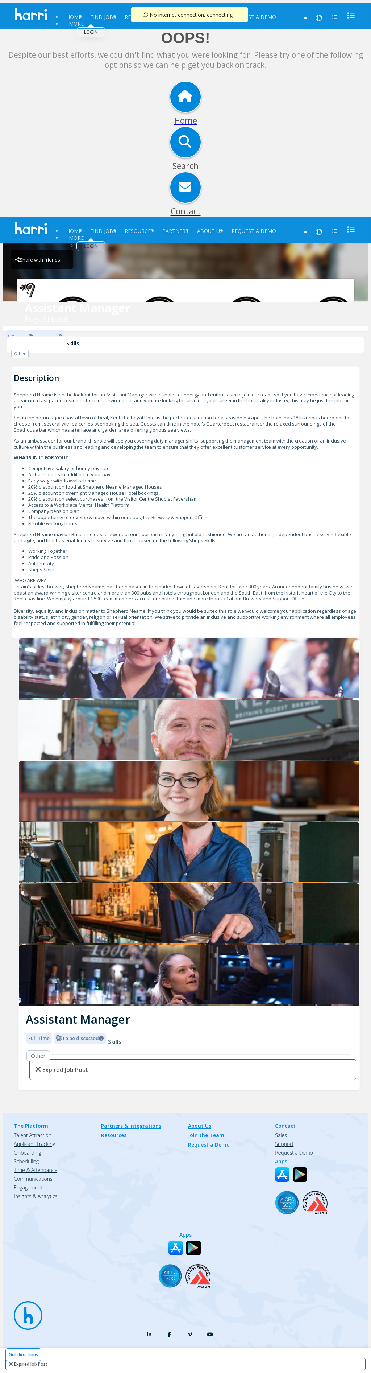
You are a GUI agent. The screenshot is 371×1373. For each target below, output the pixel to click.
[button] (24, 820)
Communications (33, 1178)
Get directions (23, 1355)
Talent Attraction (32, 1135)
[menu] (349, 15)
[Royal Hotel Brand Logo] (185, 290)
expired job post (30, 1364)
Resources (139, 230)
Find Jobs (103, 16)
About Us (210, 230)
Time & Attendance (35, 1170)
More (76, 23)
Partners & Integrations (131, 1125)
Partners (175, 230)
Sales (281, 1135)
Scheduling (26, 1161)
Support (284, 1143)
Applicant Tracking (34, 1143)
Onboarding (27, 1152)
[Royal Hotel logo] (189, 669)
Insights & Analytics (35, 1196)
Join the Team (206, 1135)
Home (74, 16)
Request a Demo (254, 16)
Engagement (28, 1187)
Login (91, 32)
